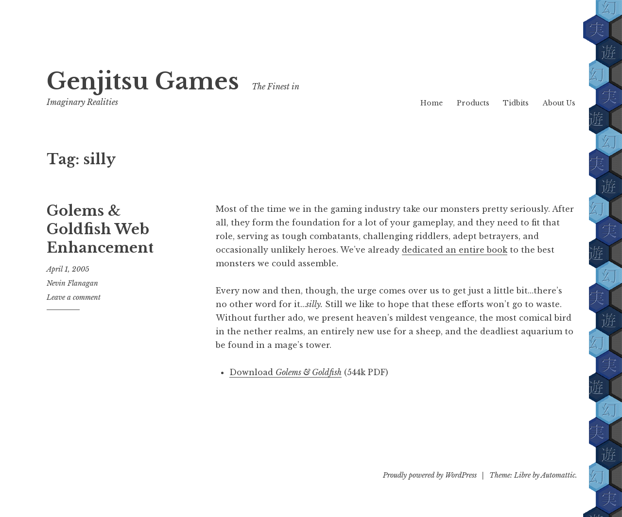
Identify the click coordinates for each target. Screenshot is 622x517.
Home (431, 103)
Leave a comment (74, 297)
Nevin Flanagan (72, 283)
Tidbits (516, 103)
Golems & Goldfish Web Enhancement (100, 229)
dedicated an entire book (454, 250)
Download (285, 372)
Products (473, 103)
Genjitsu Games (143, 81)
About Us (559, 103)
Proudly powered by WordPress (430, 475)
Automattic (558, 475)
